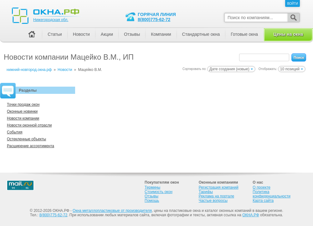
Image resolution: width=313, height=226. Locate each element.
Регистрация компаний (219, 187)
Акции (107, 34)
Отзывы (132, 34)
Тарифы (206, 192)
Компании (161, 34)
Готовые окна (244, 34)
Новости (81, 34)
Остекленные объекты (26, 139)
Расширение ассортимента (30, 146)
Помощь (152, 200)
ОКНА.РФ (250, 215)
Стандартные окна (201, 34)
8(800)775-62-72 (154, 19)
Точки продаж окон (23, 104)
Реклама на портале (216, 196)
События (15, 132)
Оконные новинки (22, 111)
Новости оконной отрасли (29, 125)
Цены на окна (288, 34)
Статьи (55, 34)
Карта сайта (263, 200)
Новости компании (23, 118)
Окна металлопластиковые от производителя (112, 210)
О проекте (261, 187)
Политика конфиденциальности (271, 194)
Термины (152, 187)
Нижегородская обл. (50, 20)
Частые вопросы (213, 200)
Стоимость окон (158, 192)
